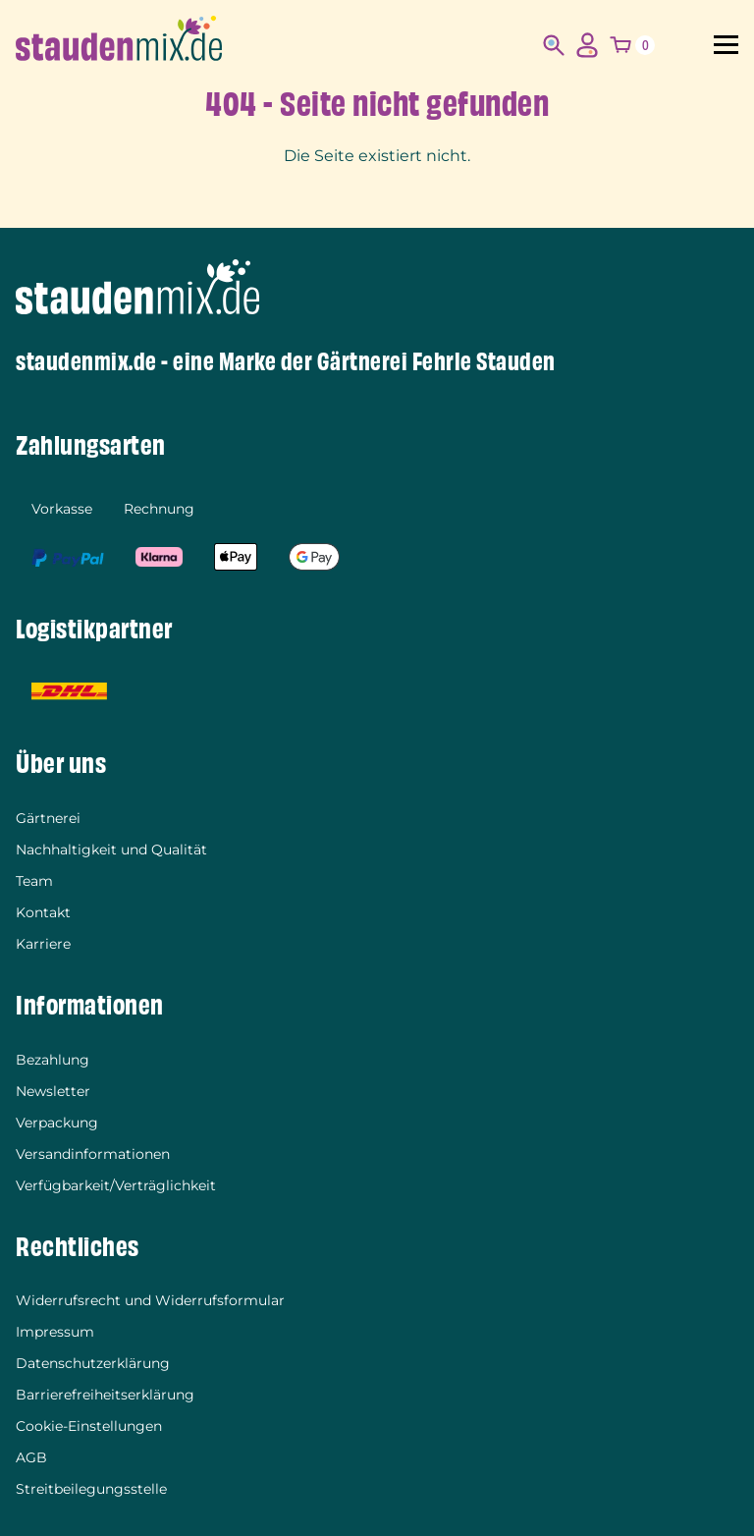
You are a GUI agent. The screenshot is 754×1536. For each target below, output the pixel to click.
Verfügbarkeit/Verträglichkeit (116, 1185)
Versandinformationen (93, 1154)
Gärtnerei (48, 818)
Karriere (43, 944)
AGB (31, 1457)
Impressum (55, 1332)
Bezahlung (52, 1060)
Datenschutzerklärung (93, 1363)
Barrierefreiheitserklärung (105, 1394)
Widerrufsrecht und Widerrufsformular (150, 1300)
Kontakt (43, 912)
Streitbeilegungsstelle (91, 1489)
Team (34, 881)
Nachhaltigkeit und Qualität (111, 849)
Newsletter (53, 1091)
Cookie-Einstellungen (89, 1426)
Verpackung (57, 1122)
